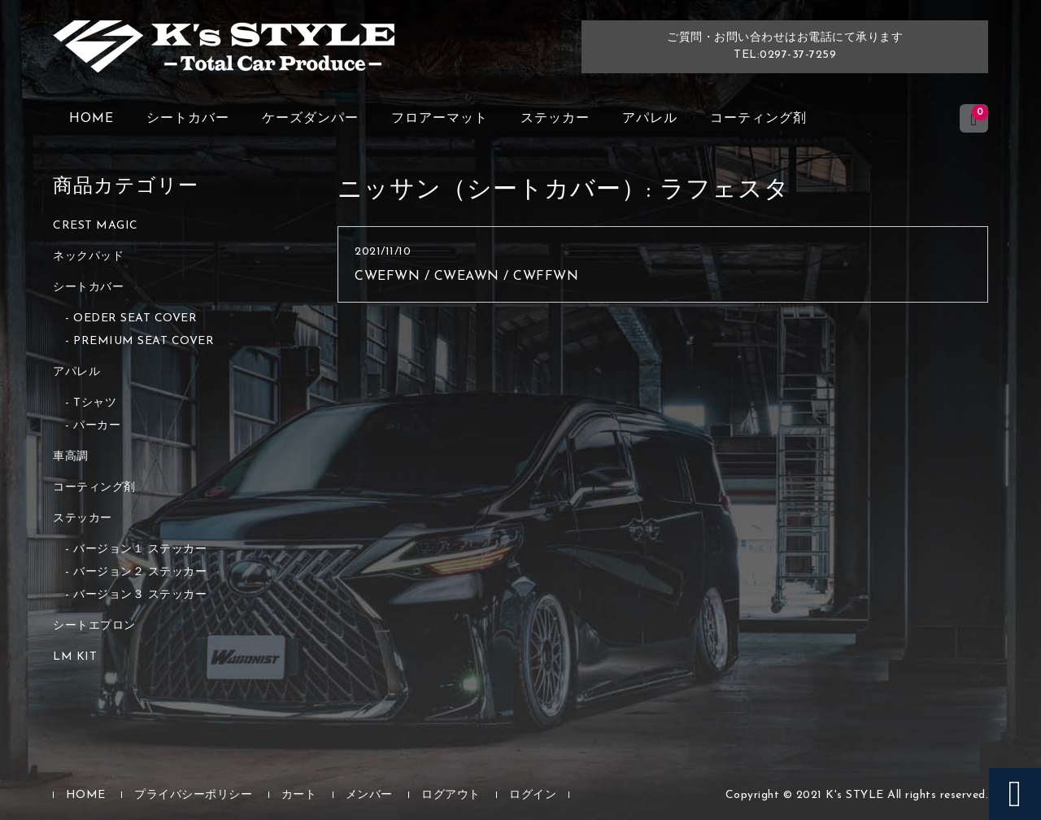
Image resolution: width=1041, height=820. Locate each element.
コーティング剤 (758, 118)
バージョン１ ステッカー (140, 549)
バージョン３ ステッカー (140, 595)
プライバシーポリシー (193, 795)
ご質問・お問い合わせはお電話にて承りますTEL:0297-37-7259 (785, 46)
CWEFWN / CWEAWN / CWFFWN (466, 276)
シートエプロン (94, 626)
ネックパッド (88, 257)
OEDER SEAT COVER (135, 318)
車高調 (71, 457)
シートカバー (187, 118)
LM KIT (75, 657)
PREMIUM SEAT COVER (143, 341)
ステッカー (555, 118)
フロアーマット (439, 118)
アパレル (649, 118)
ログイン (532, 795)
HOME (91, 118)
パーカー (96, 426)
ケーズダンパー (310, 118)
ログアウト (451, 795)
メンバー (369, 795)
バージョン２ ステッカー (140, 572)
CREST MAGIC (95, 226)
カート (299, 795)
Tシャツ (94, 403)
